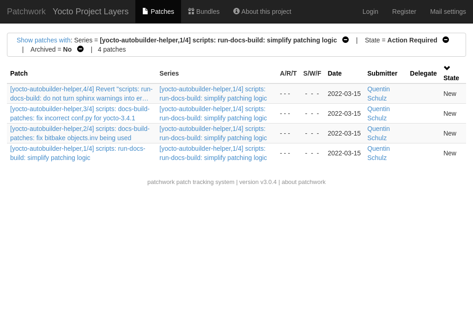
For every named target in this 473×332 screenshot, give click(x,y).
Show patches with (44, 40)
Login (370, 11)
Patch (19, 73)
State (451, 78)
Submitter (382, 73)
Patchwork (26, 11)
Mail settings (448, 11)
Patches (158, 11)
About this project (262, 11)
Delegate (423, 73)
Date (335, 73)
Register (404, 11)
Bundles (203, 11)
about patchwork (304, 181)
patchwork (161, 181)
